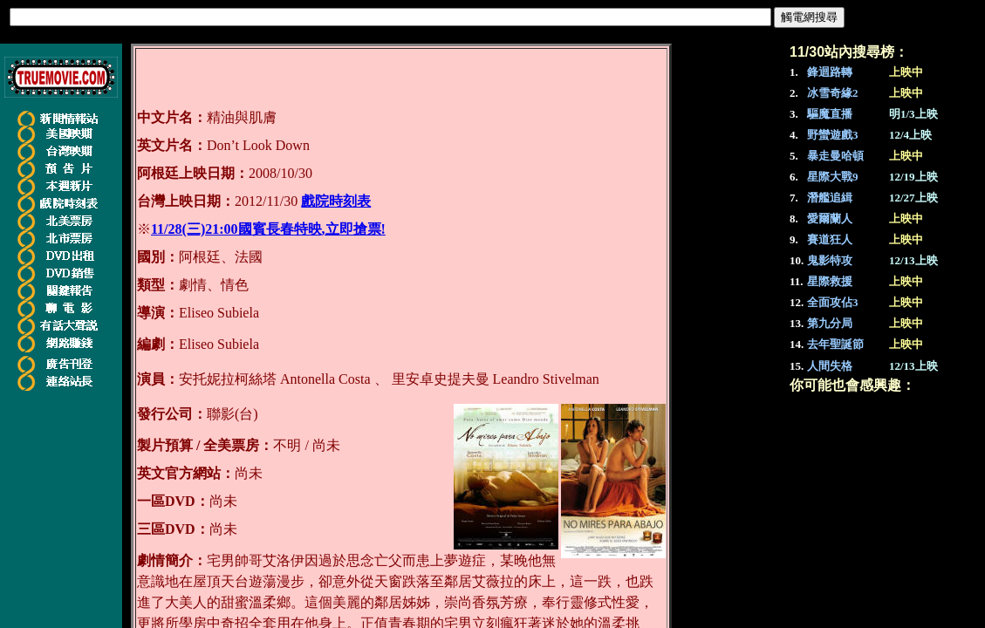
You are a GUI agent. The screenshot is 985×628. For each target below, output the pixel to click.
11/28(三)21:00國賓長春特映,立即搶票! (268, 229)
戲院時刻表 (336, 201)
